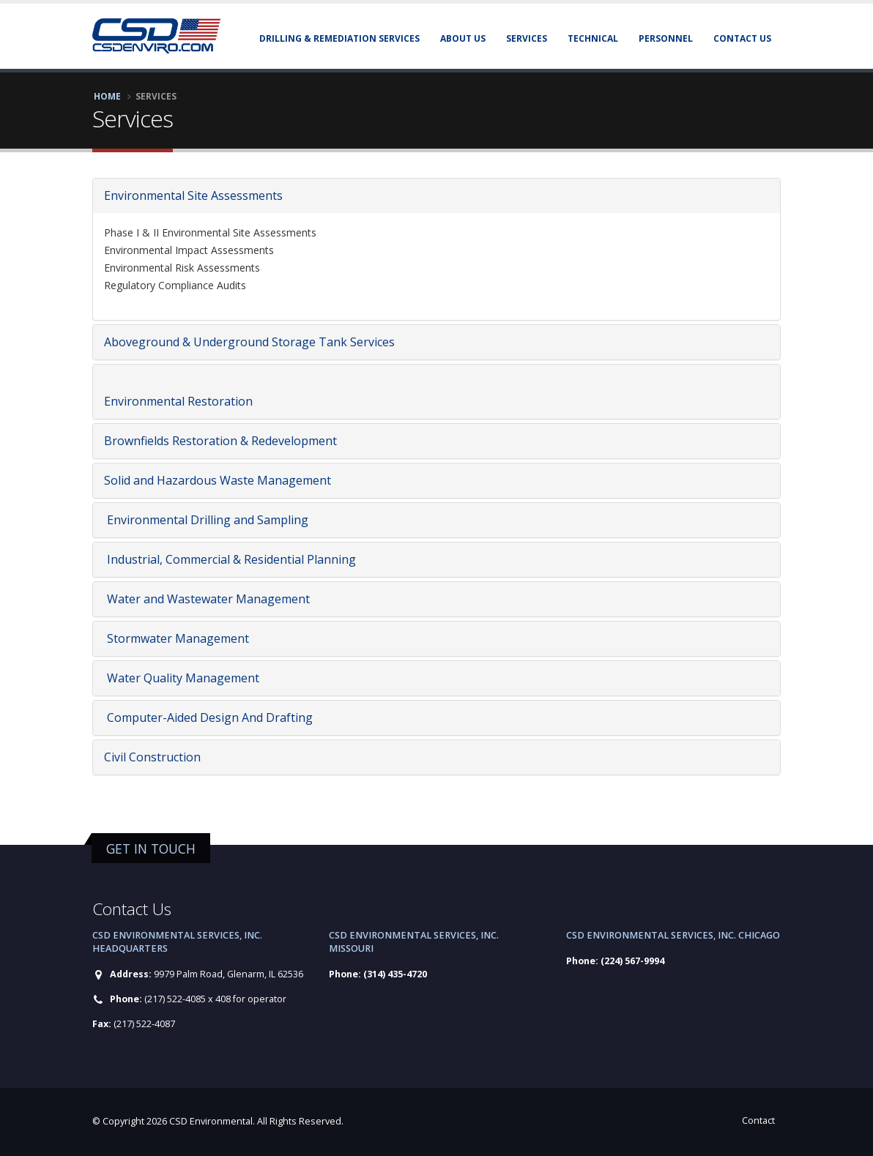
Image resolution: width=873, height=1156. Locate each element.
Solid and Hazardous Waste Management (217, 480)
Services (526, 38)
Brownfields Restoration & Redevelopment (220, 441)
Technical (593, 38)
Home (107, 96)
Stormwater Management (176, 638)
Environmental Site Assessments (193, 195)
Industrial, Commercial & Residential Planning (230, 559)
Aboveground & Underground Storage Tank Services (249, 342)
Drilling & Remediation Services (339, 38)
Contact (758, 1120)
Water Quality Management (181, 678)
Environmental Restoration (178, 401)
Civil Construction (152, 757)
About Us (463, 38)
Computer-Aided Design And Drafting (208, 717)
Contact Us (742, 38)
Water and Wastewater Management (207, 599)
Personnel (666, 38)
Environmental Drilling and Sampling (206, 520)
